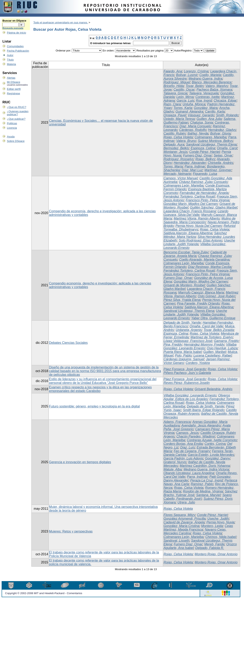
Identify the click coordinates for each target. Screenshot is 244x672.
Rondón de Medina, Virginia (203, 491)
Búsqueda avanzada (12, 28)
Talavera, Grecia (175, 93)
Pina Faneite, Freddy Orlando (198, 303)
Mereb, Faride (214, 544)
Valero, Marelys (216, 86)
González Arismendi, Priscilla (184, 518)
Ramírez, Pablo (202, 484)
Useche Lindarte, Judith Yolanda (195, 312)
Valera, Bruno (186, 141)
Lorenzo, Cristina (196, 71)
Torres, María (173, 166)
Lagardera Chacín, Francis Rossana (189, 211)
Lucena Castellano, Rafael (212, 355)
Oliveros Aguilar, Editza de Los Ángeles (196, 397)
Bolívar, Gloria (220, 133)
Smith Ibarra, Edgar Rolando (203, 410)
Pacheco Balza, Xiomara (214, 89)
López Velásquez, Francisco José (187, 341)
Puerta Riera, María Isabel (182, 352)
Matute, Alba (172, 469)
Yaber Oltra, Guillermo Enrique (213, 318)
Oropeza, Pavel (174, 115)
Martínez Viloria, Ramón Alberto (197, 218)
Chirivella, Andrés (220, 162)
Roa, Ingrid (204, 100)
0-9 (98, 37)
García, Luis (185, 100)
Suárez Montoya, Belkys (215, 141)
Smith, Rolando (227, 115)
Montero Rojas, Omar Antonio (216, 554)
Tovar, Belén (195, 86)
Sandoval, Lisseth (176, 540)
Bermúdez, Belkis (176, 148)
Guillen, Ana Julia (209, 119)
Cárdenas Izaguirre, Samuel (183, 359)
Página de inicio (16, 32)
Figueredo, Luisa (205, 173)
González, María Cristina (181, 526)
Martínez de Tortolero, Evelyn (212, 337)
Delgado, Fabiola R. (209, 548)
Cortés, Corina (215, 443)
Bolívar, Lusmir (187, 75)
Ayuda (11, 136)
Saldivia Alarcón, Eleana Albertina (187, 233)
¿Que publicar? (16, 118)
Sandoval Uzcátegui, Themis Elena (211, 144)
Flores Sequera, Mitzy (179, 515)
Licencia (12, 127)
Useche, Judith (218, 518)
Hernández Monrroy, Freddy (204, 344)
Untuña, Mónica (194, 104)
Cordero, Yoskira (198, 363)
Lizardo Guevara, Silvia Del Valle (195, 213)
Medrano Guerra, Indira (205, 78)
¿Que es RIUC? (16, 107)
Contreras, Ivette (207, 97)
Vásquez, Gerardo (201, 115)
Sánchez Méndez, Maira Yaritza (195, 235)
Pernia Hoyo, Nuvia (220, 522)
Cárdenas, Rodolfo (192, 130)
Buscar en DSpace (14, 20)
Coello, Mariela (210, 75)
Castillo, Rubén (174, 133)
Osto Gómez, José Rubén (216, 296)
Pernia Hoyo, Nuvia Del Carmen (198, 226)
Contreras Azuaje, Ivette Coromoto (212, 440)
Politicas (12, 123)
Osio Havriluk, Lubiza (222, 348)
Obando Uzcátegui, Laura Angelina (188, 473)
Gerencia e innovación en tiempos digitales (80, 462)
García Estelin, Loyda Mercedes (211, 454)
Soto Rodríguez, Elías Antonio (200, 240)
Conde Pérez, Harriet (204, 152)
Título (10, 59)
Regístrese (13, 93)
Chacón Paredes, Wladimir (195, 436)
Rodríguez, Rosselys (178, 159)
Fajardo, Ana (172, 71)
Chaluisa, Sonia (201, 122)
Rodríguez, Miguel (176, 82)
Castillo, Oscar (184, 89)
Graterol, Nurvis (174, 462)
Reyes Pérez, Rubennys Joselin (186, 382)
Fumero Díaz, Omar (177, 278)
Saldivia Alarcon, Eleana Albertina (208, 307)
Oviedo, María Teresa (179, 119)
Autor (10, 55)
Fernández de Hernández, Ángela (204, 193)
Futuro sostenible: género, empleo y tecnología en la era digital (94, 406)
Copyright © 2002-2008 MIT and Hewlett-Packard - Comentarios (43, 593)
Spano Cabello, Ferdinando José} (197, 496)
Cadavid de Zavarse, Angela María (195, 254)
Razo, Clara (172, 104)
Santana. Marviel (208, 495)
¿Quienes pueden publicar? (17, 113)
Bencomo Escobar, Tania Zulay (185, 252)
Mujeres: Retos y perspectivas (71, 531)
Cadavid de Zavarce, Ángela (184, 522)
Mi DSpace (13, 82)
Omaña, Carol (227, 148)
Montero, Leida (212, 526)
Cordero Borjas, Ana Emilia (183, 443)
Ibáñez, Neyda (197, 133)
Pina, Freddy (172, 344)
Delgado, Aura (173, 144)
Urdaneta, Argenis (189, 330)
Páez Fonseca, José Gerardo (184, 369)
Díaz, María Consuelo (195, 126)
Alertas (11, 77)
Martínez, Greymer (217, 170)
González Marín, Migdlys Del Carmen (190, 204)
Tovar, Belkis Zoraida (219, 330)
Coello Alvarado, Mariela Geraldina (204, 259)
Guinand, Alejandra (189, 111)
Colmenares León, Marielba (183, 185)
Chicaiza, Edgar (225, 100)
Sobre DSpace (16, 141)
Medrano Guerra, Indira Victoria (206, 469)
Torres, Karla (182, 108)
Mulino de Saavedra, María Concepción (199, 220)
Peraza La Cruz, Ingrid (206, 480)
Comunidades (15, 46)
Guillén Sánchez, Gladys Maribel (213, 207)
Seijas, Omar (223, 155)
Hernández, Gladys (222, 130)
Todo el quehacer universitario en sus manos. (60, 22)
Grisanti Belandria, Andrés (213, 389)
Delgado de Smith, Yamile (182, 322)
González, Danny (217, 458)
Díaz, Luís (187, 447)
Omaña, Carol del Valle (206, 326)
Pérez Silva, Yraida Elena (181, 300)
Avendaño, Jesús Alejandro (201, 425)
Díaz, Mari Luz (192, 170)
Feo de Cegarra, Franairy (192, 451)
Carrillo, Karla (215, 111)
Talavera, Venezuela (204, 93)
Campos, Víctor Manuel (180, 178)
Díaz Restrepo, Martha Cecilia (209, 267)
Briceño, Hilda (173, 86)
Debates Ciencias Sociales (68, 342)
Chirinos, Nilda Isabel (220, 537)
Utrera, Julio (186, 502)
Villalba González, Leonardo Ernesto (199, 346)
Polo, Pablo (183, 355)
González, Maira (206, 108)
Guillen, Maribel (214, 352)
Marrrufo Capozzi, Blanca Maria (201, 292)
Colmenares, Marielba (211, 137)
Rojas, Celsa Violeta (178, 137)
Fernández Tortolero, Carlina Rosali (189, 270)
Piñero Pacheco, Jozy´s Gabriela (187, 373)
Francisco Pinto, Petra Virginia (207, 200)
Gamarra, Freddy (226, 341)
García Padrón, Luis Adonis (183, 458)
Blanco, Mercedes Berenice (212, 82)
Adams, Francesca (177, 422)
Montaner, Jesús (175, 152)
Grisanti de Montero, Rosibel (184, 285)
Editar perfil (14, 88)
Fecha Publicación (18, 50)
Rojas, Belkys (205, 159)
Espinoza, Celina (203, 148)
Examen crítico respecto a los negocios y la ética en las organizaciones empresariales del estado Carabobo (100, 389)
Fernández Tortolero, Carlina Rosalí (189, 196)
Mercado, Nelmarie (177, 173)
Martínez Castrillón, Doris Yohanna (205, 465)
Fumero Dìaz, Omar (197, 155)
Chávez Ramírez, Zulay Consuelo (203, 182)
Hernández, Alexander (190, 162)
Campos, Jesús (187, 433)
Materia (11, 64)
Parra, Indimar (195, 166)
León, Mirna (185, 97)
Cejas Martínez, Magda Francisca (198, 527)
